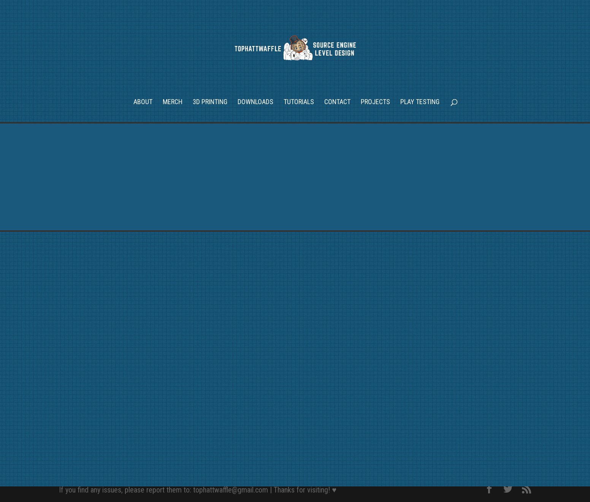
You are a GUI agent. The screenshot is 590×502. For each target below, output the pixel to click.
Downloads (255, 102)
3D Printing (210, 102)
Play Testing (419, 102)
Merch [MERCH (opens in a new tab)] (172, 102)
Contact (337, 102)
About (142, 102)
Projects (375, 102)
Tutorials (299, 102)
